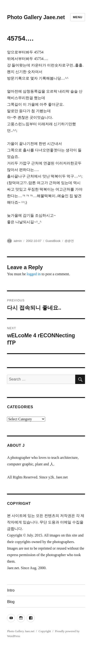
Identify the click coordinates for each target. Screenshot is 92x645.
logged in (34, 274)
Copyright (45, 631)
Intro (10, 590)
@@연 (69, 241)
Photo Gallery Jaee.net (36, 17)
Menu (77, 17)
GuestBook (53, 241)
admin (18, 241)
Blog (10, 602)
